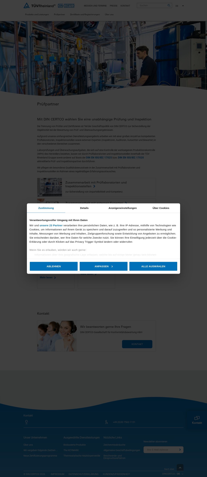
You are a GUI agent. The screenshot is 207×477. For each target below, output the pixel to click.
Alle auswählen (153, 266)
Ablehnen (54, 266)
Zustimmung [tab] (46, 207)
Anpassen (104, 266)
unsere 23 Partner (51, 225)
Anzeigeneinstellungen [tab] (123, 207)
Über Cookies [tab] (161, 207)
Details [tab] (84, 207)
